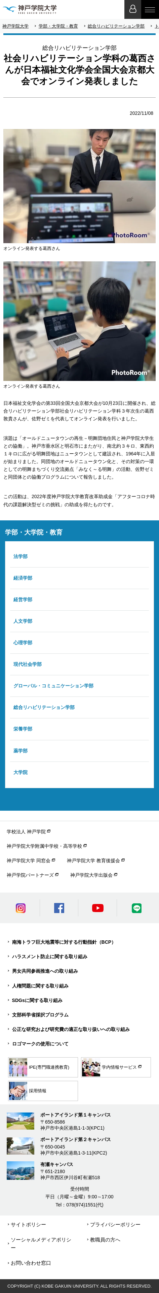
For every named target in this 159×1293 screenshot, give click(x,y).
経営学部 (22, 599)
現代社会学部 (27, 664)
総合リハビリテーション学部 (116, 26)
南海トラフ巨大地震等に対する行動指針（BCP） (64, 942)
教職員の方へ (105, 1239)
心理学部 (22, 642)
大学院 (20, 772)
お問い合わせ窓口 (31, 1263)
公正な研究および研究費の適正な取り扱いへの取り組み (71, 1029)
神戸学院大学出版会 (91, 875)
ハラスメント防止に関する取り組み (49, 956)
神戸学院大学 (15, 26)
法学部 (20, 556)
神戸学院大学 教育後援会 (93, 860)
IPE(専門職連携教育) (39, 1067)
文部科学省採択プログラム (40, 1014)
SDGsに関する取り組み (37, 1000)
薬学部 (20, 750)
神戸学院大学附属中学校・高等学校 (44, 846)
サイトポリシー (28, 1224)
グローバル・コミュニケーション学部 (53, 685)
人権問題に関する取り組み (40, 986)
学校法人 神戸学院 (26, 831)
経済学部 (22, 578)
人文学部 (22, 621)
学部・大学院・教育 (58, 26)
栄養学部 (22, 729)
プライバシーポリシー (115, 1224)
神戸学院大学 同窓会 (28, 860)
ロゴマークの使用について (40, 1043)
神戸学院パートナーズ (30, 875)
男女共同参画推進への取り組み (45, 971)
